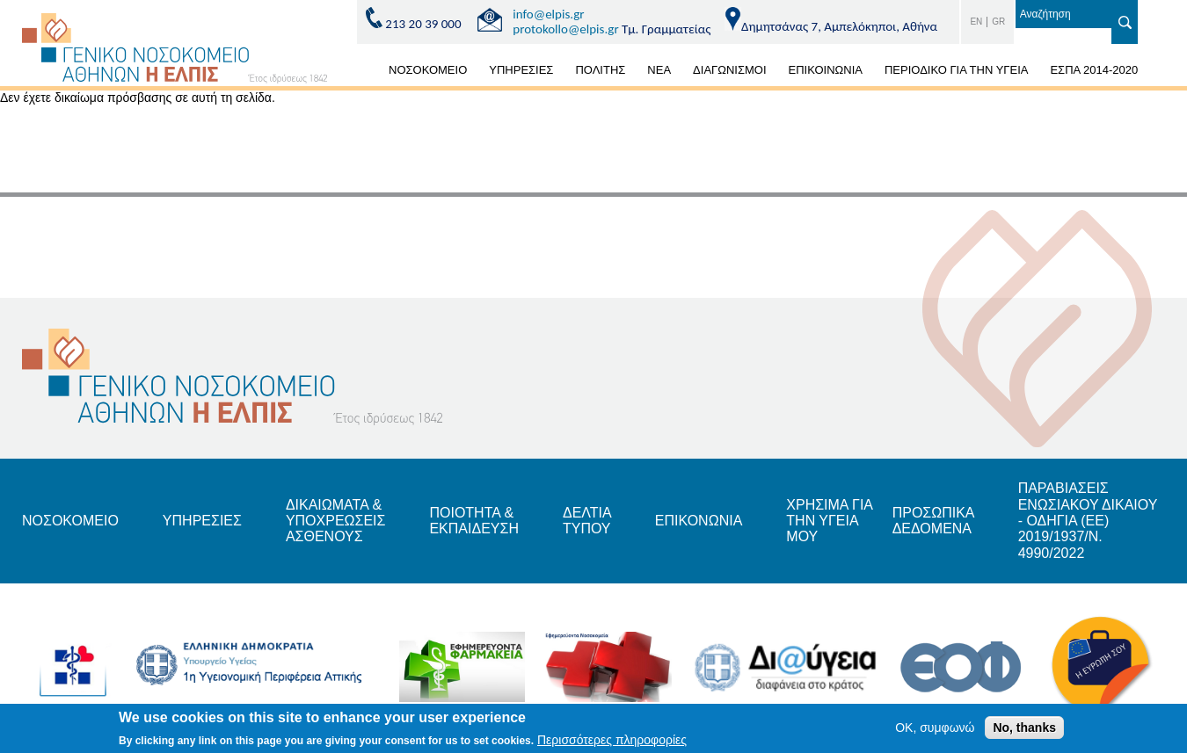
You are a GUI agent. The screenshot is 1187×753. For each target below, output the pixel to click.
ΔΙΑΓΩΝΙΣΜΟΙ (729, 69)
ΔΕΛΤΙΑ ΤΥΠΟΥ (587, 520)
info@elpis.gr (548, 14)
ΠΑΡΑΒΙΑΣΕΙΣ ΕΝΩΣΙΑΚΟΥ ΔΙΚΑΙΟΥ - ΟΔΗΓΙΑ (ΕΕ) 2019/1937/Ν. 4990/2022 (1087, 521)
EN (976, 21)
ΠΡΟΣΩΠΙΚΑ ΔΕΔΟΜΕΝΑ (933, 520)
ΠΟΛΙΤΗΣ (600, 69)
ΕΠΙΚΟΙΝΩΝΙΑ (826, 69)
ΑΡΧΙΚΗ (357, 73)
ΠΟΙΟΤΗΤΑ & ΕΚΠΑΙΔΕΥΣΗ (474, 520)
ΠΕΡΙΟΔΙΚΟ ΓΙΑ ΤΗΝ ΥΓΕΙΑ (956, 69)
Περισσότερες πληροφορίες (612, 742)
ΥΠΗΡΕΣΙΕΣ (521, 69)
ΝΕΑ (659, 69)
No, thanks (1024, 731)
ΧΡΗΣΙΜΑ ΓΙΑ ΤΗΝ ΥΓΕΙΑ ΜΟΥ (829, 521)
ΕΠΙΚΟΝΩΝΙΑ (698, 520)
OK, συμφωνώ (934, 731)
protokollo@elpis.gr (565, 29)
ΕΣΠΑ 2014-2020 (1094, 69)
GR (998, 21)
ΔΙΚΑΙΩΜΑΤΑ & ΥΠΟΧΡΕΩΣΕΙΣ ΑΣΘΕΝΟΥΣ (336, 521)
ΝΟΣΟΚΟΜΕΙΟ (428, 69)
